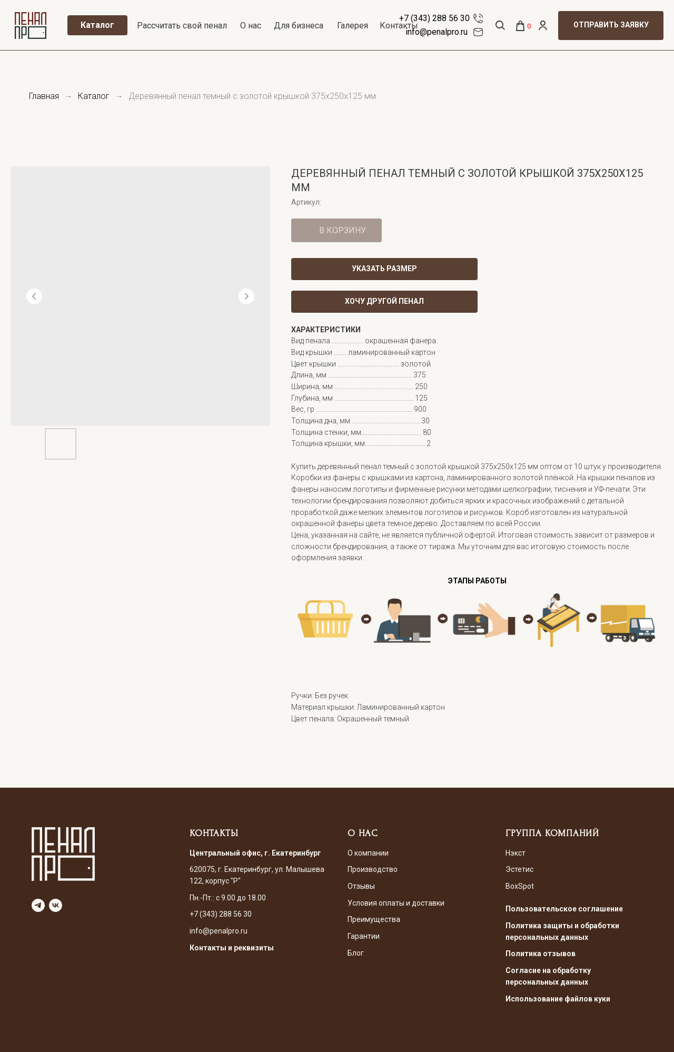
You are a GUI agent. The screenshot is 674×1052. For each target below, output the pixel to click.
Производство (373, 869)
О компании (368, 853)
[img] (478, 18)
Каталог (94, 96)
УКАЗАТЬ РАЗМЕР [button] (384, 268)
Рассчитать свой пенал (182, 26)
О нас (250, 26)
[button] (610, 25)
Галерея (352, 26)
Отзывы (361, 886)
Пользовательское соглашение (564, 909)
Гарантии (364, 936)
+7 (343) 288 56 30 (434, 18)
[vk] (55, 905)
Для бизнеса (298, 26)
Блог (356, 953)
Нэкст (516, 853)
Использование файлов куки (558, 999)
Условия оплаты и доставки (396, 903)
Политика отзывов (541, 953)
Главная (44, 96)
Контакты (399, 26)
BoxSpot (520, 886)
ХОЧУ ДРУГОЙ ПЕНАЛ (384, 301)
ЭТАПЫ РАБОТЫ (477, 581)
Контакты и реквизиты (232, 948)
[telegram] (38, 905)
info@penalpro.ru (436, 32)
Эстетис (519, 869)
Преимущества (374, 919)
